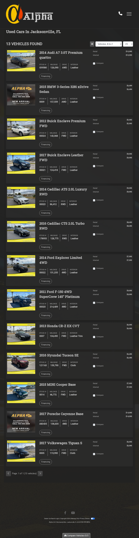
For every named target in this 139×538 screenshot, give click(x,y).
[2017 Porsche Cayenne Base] (21, 421)
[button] (129, 13)
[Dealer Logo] (29, 13)
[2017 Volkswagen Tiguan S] (21, 451)
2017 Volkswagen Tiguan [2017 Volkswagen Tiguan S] (60, 443)
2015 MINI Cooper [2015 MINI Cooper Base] (57, 384)
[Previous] (8, 473)
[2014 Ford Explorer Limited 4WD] (21, 265)
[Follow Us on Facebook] (65, 512)
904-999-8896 (85, 522)
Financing (45, 76)
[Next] (40, 473)
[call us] (120, 13)
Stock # (42, 65)
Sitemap (73, 518)
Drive (64, 65)
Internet (96, 55)
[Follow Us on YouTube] (73, 512)
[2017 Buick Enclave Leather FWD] (21, 163)
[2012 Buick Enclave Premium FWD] (21, 129)
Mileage (54, 65)
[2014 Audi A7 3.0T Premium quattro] (21, 60)
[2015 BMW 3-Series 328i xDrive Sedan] (21, 94)
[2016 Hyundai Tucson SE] (21, 363)
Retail (95, 51)
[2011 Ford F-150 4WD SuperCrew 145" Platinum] (21, 299)
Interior (74, 65)
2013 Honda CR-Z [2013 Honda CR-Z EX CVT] (59, 326)
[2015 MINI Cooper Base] (21, 392)
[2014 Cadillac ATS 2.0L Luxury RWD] (21, 197)
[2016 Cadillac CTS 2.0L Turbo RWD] (21, 231)
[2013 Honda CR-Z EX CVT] (21, 334)
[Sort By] (108, 44)
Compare (99, 63)
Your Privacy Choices (86, 518)
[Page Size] (128, 44)
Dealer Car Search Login (51, 518)
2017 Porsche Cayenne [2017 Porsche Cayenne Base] (61, 414)
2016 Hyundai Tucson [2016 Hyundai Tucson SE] (59, 355)
